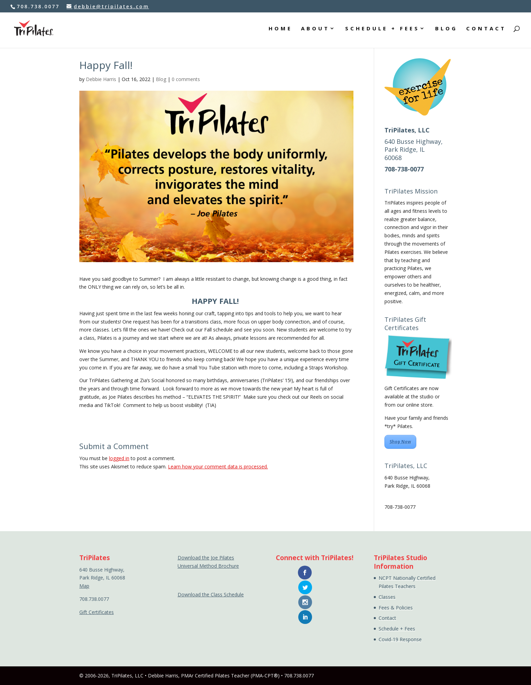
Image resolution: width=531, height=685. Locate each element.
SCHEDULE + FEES (381, 30)
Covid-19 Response (400, 639)
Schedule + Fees (397, 628)
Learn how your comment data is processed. (218, 466)
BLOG (446, 30)
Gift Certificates (96, 612)
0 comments (186, 79)
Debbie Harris (101, 79)
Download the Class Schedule (211, 594)
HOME (279, 30)
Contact (387, 618)
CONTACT (486, 30)
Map (389, 493)
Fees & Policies (396, 607)
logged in (119, 458)
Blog (161, 79)
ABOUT (314, 30)
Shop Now (400, 442)
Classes (387, 597)
